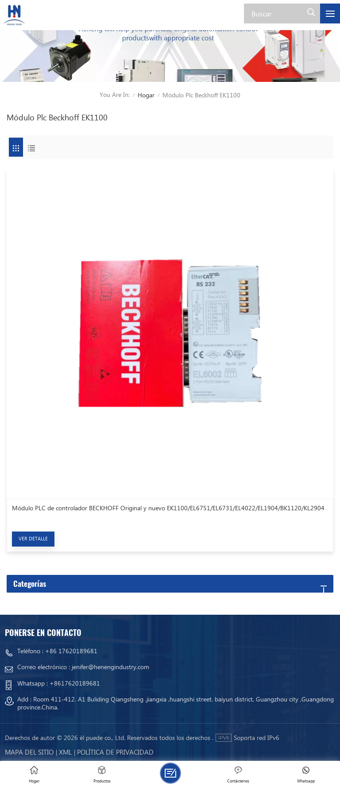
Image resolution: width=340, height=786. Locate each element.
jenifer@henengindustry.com (110, 667)
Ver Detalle (33, 538)
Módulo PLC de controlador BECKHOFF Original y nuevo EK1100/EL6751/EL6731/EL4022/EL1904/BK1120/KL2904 (168, 508)
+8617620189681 (75, 683)
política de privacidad (115, 751)
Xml (65, 751)
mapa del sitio (29, 751)
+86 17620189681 (71, 651)
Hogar (146, 95)
